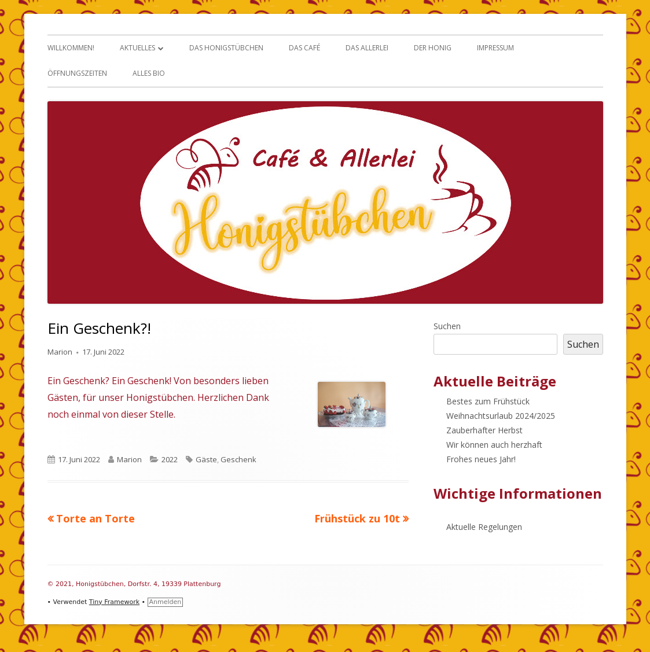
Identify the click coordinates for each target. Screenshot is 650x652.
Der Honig (432, 48)
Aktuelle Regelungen (484, 526)
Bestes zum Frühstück (488, 401)
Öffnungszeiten (77, 73)
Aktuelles (137, 48)
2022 (169, 459)
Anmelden (165, 602)
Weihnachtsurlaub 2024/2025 (500, 415)
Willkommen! (70, 48)
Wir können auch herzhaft (494, 444)
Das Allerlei (367, 48)
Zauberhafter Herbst (484, 430)
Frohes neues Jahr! (481, 459)
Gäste (206, 459)
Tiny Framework (114, 602)
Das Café (304, 48)
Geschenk (238, 459)
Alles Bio (149, 73)
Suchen (447, 326)
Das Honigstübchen (226, 48)
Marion (59, 352)
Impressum (495, 48)
